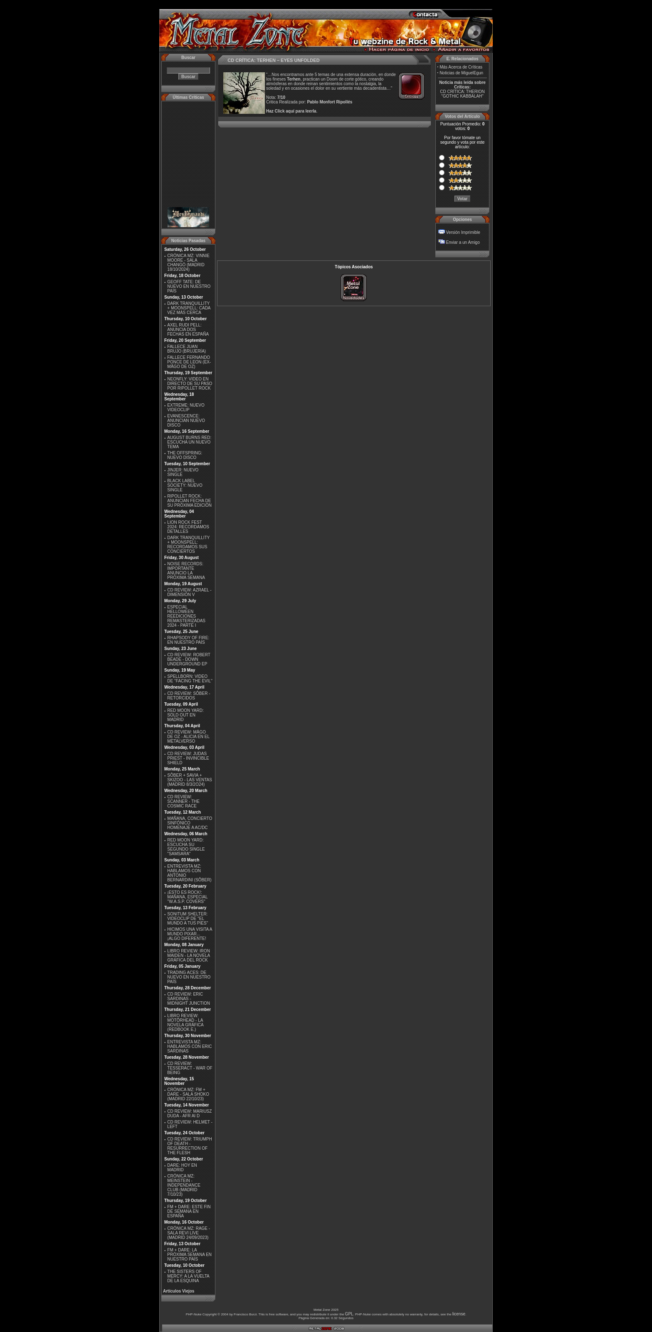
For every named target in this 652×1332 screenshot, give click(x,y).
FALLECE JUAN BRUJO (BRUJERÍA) (186, 348)
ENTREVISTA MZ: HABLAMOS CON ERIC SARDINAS (189, 1046)
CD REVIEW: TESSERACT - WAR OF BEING (189, 1068)
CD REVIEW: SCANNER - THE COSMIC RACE (183, 801)
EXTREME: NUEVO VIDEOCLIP (185, 407)
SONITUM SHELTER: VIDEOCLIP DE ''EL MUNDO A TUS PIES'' (187, 918)
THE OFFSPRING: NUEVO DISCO (184, 455)
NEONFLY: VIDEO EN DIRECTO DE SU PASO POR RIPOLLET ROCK (189, 383)
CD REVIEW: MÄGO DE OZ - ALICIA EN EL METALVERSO (188, 736)
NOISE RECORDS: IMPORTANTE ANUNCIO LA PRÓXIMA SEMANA (186, 571)
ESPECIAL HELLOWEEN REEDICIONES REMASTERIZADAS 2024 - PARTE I (186, 616)
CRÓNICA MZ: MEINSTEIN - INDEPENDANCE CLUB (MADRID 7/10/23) (183, 1185)
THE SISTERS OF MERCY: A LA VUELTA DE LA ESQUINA (188, 1276)
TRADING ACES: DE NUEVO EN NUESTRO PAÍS (188, 977)
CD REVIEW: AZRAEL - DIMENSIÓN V (189, 592)
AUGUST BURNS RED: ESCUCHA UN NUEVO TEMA (189, 442)
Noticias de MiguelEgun (461, 73)
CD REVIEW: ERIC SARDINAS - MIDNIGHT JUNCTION (188, 999)
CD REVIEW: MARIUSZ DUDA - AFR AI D (189, 1113)
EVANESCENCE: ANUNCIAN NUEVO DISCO (186, 420)
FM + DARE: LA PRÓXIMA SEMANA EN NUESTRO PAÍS (189, 1254)
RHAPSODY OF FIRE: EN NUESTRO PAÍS (188, 640)
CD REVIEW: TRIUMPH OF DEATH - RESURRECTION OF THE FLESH (189, 1146)
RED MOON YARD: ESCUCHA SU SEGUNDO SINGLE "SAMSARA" (186, 847)
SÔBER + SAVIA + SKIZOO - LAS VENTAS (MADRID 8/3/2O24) (189, 780)
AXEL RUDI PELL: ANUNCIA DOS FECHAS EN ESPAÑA (188, 329)
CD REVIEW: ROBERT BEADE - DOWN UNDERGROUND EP (188, 659)
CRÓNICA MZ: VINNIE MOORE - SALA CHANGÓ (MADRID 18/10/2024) (188, 262)
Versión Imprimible (463, 232)
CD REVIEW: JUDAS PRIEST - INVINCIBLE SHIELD (188, 758)
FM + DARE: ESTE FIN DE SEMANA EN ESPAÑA (188, 1211)
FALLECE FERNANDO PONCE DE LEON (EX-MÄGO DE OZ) (189, 362)
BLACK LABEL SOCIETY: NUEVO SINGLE (184, 485)
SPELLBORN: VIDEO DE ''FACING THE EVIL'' (189, 678)
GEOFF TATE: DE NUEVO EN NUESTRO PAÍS (188, 286)
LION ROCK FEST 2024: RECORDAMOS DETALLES (188, 527)
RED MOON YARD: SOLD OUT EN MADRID (185, 715)
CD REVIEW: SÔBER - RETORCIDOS (188, 695)
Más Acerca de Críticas (461, 67)
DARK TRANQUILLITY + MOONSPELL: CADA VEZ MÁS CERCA (188, 308)
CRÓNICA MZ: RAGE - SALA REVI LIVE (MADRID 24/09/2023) (188, 1233)
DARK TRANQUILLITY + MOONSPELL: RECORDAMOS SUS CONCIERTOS (188, 544)
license (458, 1314)
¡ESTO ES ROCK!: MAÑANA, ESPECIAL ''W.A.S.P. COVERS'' (187, 897)
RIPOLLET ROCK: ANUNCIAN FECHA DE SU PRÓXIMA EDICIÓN (189, 501)
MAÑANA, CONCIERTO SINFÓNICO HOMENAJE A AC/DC (189, 823)
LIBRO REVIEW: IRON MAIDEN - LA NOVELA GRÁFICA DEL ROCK (188, 955)
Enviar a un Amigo (463, 242)
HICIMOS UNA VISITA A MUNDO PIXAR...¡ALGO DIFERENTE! (189, 934)
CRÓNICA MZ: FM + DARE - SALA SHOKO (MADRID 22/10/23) (188, 1094)
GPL (349, 1314)
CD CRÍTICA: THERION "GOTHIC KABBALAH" (462, 93)
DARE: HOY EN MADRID (182, 1167)
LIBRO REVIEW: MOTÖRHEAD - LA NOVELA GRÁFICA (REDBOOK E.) (185, 1022)
